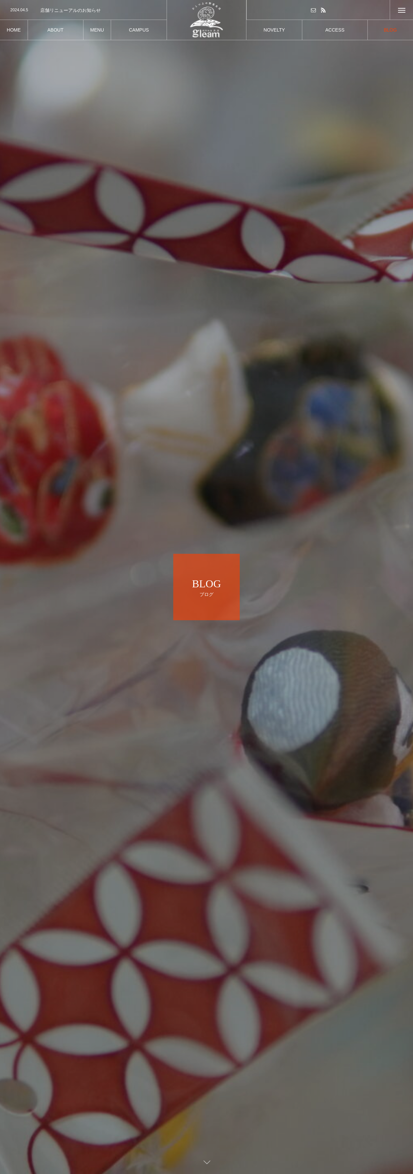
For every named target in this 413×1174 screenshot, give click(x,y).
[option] (83, 10)
